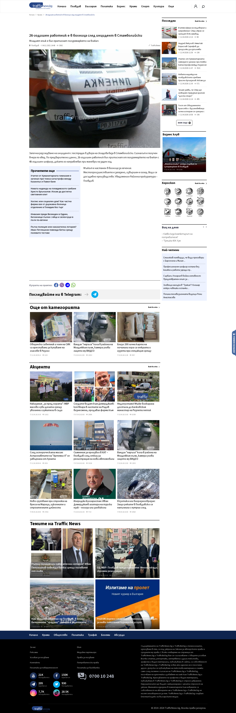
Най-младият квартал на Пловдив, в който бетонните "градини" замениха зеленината (58, 620)
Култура (159, 6)
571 (196, 83)
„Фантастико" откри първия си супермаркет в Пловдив (180, 165)
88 (196, 37)
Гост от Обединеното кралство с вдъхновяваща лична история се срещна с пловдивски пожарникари (191, 110)
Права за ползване (85, 657)
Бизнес (121, 6)
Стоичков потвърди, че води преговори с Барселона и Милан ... (183, 259)
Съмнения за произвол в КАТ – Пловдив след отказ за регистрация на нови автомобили (94, 456)
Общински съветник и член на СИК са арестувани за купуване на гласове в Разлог (50, 348)
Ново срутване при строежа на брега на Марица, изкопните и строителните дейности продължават (48, 505)
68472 (47, 627)
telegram (67, 285)
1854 (45, 463)
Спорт (145, 6)
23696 (89, 414)
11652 (45, 414)
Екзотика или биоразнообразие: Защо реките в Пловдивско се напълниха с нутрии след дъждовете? (136, 505)
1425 (45, 355)
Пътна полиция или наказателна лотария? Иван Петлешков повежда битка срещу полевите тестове (61, 567)
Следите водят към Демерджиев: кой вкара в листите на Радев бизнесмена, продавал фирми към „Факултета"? (94, 407)
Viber (61, 285)
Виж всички (153, 307)
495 (196, 99)
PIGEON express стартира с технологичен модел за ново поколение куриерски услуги (127, 620)
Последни (169, 21)
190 (196, 52)
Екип (79, 647)
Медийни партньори (86, 652)
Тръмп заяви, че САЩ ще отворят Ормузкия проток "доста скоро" (191, 93)
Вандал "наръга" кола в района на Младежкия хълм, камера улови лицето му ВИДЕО (93, 348)
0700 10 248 (101, 676)
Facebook (56, 285)
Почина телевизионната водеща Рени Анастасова (182, 296)
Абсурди (119, 635)
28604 (47, 575)
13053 (89, 355)
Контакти (35, 662)
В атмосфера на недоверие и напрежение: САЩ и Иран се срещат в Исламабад (192, 30)
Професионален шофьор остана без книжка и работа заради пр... (181, 268)
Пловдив (75, 6)
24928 (133, 512)
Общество (60, 635)
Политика (107, 6)
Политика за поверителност (44, 667)
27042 (45, 512)
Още (171, 6)
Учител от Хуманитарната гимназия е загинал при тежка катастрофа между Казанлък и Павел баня (192, 63)
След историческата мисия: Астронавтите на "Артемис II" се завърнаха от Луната (50, 456)
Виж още (184, 122)
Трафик (92, 635)
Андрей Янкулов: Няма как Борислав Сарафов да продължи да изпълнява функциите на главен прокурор (190, 49)
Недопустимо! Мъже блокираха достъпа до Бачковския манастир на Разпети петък (135, 407)
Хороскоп (168, 183)
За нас (33, 647)
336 (196, 114)
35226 (89, 463)
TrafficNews (155, 45)
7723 (88, 512)
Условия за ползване (39, 657)
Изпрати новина (234, 342)
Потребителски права (88, 662)
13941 (112, 627)
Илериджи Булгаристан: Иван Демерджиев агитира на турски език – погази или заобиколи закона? (93, 505)
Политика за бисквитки (88, 667)
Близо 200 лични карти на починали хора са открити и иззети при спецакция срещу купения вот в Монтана (134, 348)
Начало (61, 6)
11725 (112, 575)
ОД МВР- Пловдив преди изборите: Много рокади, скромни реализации (127, 569)
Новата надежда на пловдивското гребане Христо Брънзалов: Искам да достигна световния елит (192, 79)
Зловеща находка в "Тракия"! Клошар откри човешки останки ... (181, 287)
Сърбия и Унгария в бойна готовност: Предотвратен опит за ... (182, 277)
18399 (133, 414)
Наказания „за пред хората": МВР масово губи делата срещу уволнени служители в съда (49, 407)
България (90, 6)
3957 (132, 355)
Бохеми (105, 635)
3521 (197, 68)
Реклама (34, 652)
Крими (133, 6)
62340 (179, 170)
